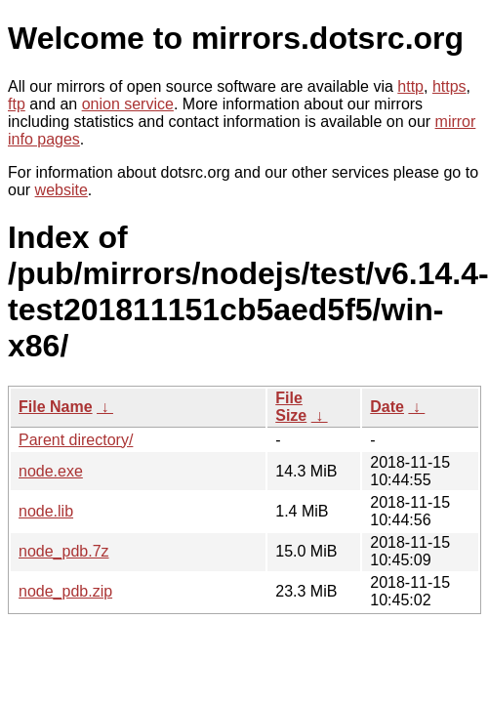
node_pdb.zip (65, 591)
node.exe (51, 471)
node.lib (46, 511)
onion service (128, 104)
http (410, 86)
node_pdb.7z (64, 551)
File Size (290, 407)
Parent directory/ (76, 440)
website (61, 190)
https (449, 86)
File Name (56, 406)
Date (387, 406)
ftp (16, 104)
